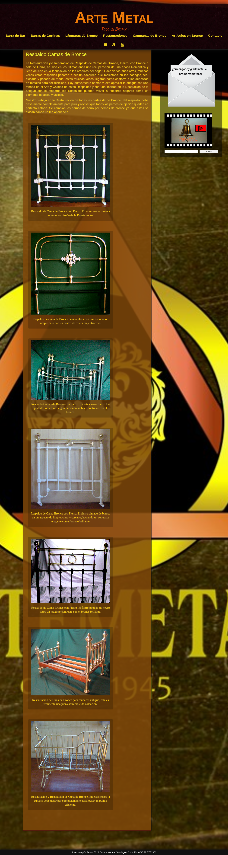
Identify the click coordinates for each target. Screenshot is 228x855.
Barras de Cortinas (45, 35)
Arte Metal (114, 17)
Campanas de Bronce (149, 35)
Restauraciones (115, 35)
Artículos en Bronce (187, 35)
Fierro (124, 63)
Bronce (113, 63)
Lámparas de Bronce (81, 35)
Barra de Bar (15, 35)
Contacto (215, 35)
